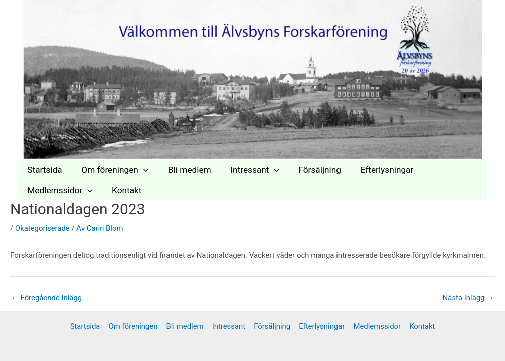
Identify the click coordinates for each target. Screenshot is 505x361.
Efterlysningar (375, 170)
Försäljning (310, 170)
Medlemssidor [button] (58, 190)
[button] (140, 170)
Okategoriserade (42, 228)
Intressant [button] (247, 170)
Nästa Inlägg (468, 298)
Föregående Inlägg (46, 298)
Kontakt (123, 190)
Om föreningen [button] (111, 170)
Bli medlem (184, 170)
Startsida (43, 170)
